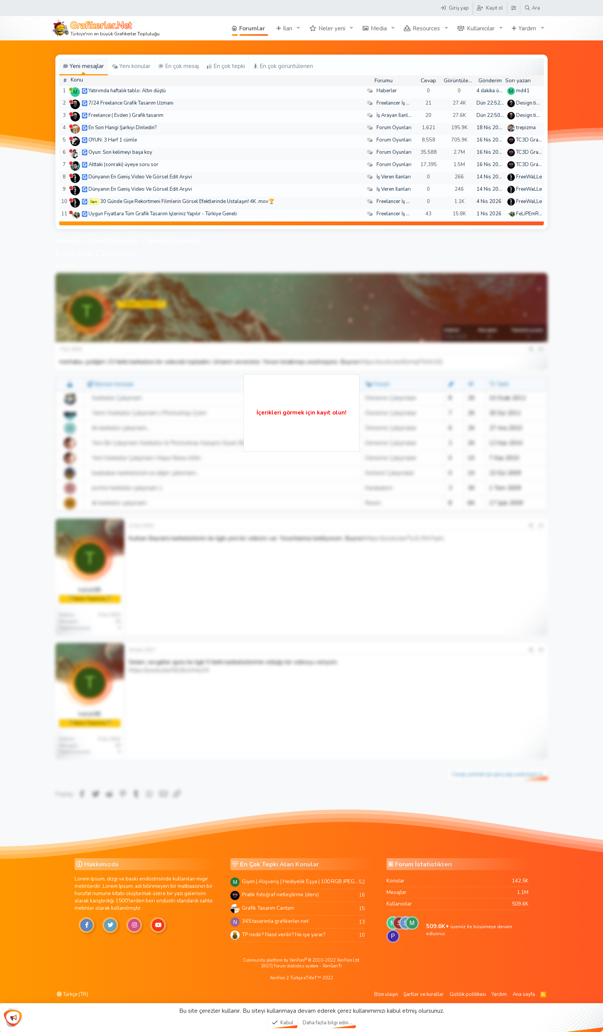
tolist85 (69, 265)
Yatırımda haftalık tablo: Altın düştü (127, 90)
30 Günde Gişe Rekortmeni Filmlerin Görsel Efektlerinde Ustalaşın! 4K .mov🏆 (187, 201)
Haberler (386, 90)
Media (379, 28)
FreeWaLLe (529, 176)
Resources (426, 28)
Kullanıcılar (481, 28)
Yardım (527, 28)
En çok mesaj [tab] (178, 66)
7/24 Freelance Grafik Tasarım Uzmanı (130, 103)
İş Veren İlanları (393, 176)
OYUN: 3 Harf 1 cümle (112, 139)
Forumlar (252, 28)
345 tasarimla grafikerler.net (275, 921)
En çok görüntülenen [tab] (283, 66)
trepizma (526, 127)
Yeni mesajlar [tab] (83, 66)
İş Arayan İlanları (395, 115)
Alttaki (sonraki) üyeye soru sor (123, 164)
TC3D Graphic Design (540, 139)
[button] (298, 28)
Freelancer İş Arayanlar (402, 103)
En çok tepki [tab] (226, 66)
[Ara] (532, 8)
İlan (287, 28)
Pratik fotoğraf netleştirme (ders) (280, 894)
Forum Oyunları (393, 127)
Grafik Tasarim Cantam (268, 908)
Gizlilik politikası (468, 994)
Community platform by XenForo (301, 960)
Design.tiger (530, 103)
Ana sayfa (524, 994)
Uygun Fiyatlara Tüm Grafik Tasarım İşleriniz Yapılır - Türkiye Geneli (162, 213)
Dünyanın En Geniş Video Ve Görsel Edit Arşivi (140, 176)
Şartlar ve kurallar (423, 994)
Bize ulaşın (386, 994)
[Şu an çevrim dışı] (71, 102)
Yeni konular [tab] (131, 66)
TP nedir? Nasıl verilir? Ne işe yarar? (283, 934)
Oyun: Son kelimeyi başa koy (120, 152)
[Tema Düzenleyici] (513, 8)
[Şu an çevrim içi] (71, 89)
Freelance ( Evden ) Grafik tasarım (125, 115)
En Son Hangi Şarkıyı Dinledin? (122, 127)
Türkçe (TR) (72, 994)
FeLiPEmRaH (530, 213)
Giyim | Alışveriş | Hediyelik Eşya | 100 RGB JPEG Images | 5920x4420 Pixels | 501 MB (300, 881)
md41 (523, 90)
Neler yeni (331, 28)
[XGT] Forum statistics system (302, 966)
